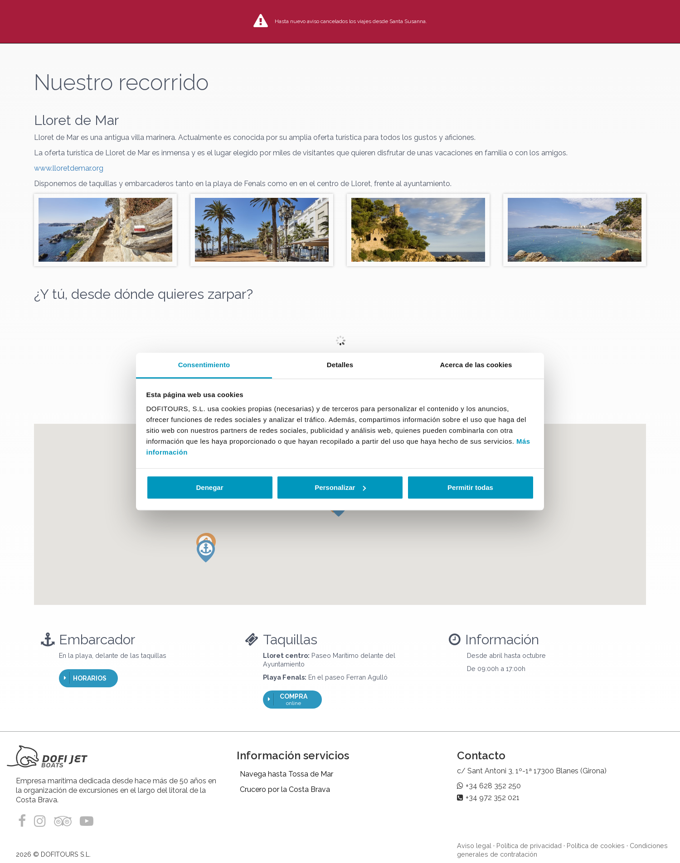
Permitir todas (470, 487)
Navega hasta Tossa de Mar (286, 774)
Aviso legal (474, 845)
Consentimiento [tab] (204, 365)
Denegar (209, 487)
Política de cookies (596, 845)
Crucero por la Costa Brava (285, 789)
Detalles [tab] (340, 365)
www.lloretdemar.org (68, 168)
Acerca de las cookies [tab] (476, 365)
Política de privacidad (529, 845)
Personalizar (340, 487)
